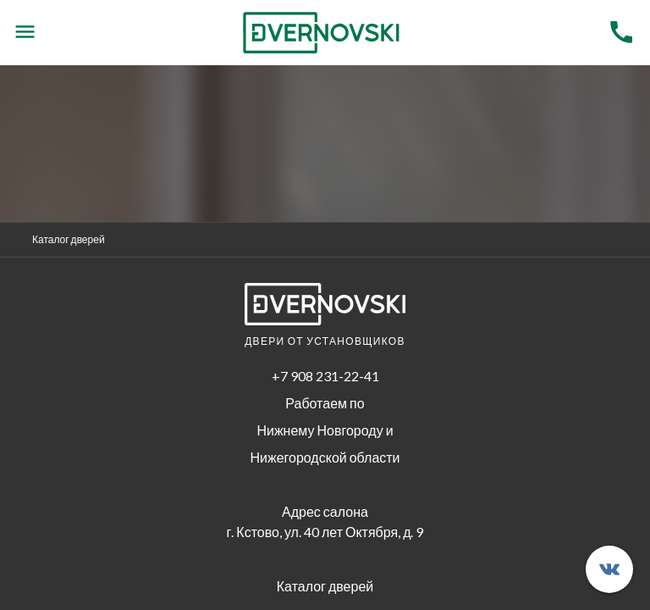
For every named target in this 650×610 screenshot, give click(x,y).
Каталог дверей (68, 239)
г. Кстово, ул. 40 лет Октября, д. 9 (325, 532)
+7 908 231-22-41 (325, 376)
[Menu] (24, 32)
